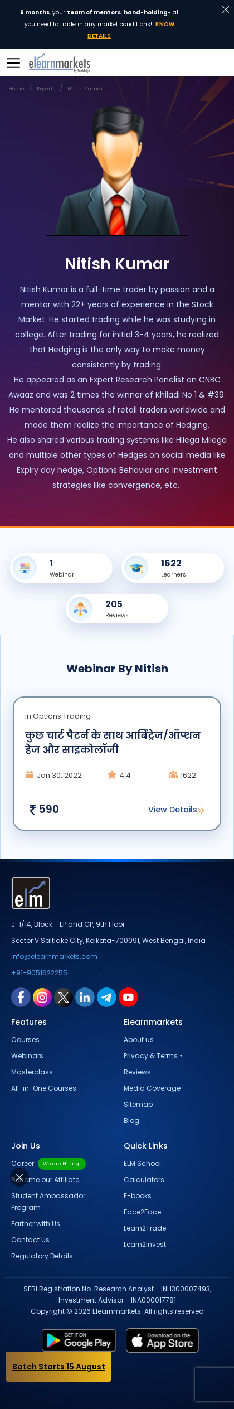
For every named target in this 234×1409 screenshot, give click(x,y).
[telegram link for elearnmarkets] (106, 997)
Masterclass (32, 1072)
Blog (131, 1120)
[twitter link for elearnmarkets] (63, 997)
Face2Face (142, 1212)
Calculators (144, 1179)
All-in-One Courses (43, 1088)
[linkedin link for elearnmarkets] (85, 997)
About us (139, 1039)
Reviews (137, 1072)
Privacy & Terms (151, 1056)
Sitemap (138, 1104)
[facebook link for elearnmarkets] (21, 997)
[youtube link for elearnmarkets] (128, 997)
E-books (138, 1195)
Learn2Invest (145, 1244)
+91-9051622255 (39, 972)
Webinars (27, 1056)
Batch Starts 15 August (58, 1366)
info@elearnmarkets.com (54, 956)
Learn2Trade (145, 1228)
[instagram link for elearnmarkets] (42, 997)
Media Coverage (152, 1088)
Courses (25, 1039)
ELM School (142, 1163)
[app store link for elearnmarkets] (171, 1340)
